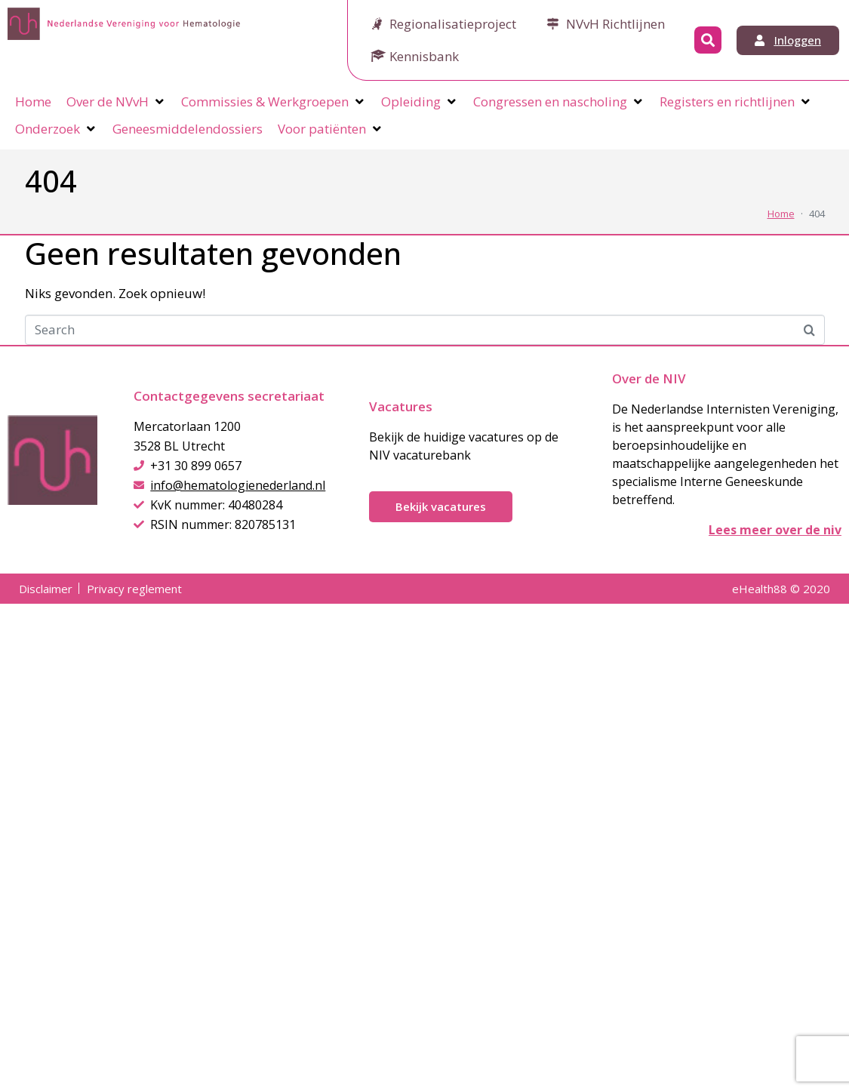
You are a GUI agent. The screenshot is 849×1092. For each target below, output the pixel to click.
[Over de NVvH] (116, 101)
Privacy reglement (134, 588)
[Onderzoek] (56, 129)
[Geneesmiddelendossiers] (187, 129)
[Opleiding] (420, 101)
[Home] (33, 101)
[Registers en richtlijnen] (736, 101)
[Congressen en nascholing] (559, 101)
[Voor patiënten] (330, 129)
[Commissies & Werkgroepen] (274, 101)
